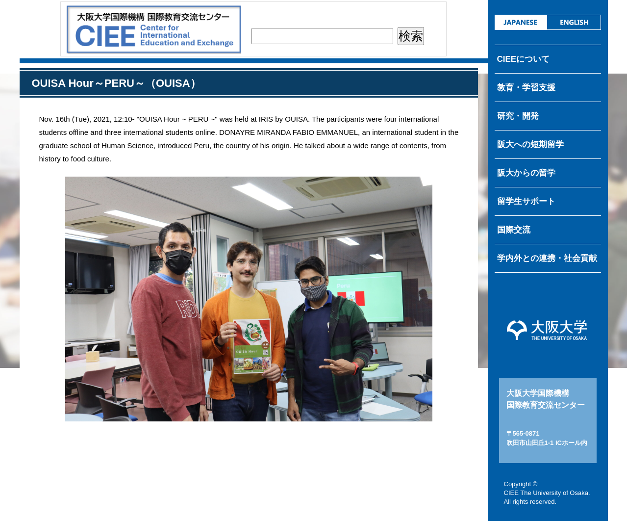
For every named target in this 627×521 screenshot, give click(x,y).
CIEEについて (523, 59)
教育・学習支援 (526, 87)
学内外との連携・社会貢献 (547, 258)
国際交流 (513, 229)
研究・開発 (518, 116)
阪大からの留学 (526, 173)
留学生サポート (526, 201)
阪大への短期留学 (530, 144)
